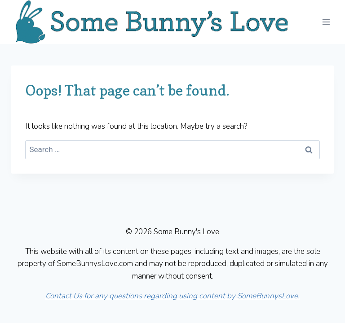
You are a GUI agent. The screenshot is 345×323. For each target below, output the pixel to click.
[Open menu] (326, 22)
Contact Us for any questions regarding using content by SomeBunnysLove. (172, 296)
